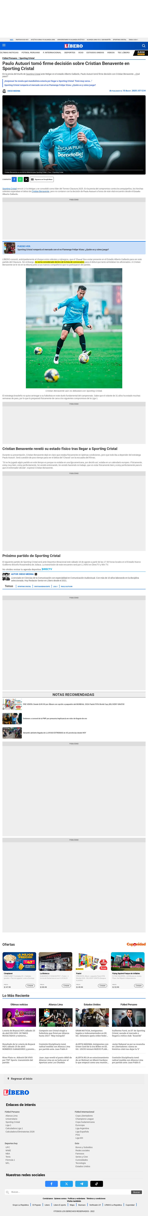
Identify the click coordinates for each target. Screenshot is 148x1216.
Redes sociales (83, 1150)
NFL (7, 1163)
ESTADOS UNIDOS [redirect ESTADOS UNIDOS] (95, 52)
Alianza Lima (11, 1116)
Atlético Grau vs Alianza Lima (43, 39)
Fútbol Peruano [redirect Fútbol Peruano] (31, 52)
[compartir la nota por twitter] (26, 179)
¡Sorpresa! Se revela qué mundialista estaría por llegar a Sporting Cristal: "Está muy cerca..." (48, 81)
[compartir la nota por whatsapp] (20, 179)
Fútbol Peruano (9, 58)
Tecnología (81, 1163)
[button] (144, 46)
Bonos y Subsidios (84, 1147)
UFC (8, 1147)
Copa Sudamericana (85, 1122)
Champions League (85, 1119)
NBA (8, 1153)
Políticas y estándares (76, 1199)
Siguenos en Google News (41, 179)
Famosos (80, 1153)
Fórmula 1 (10, 1160)
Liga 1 (55, 586)
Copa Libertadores (84, 1116)
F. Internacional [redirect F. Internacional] (52, 52)
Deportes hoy (11, 1143)
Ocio (77, 1143)
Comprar (30, 985)
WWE (8, 1150)
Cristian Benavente (40, 191)
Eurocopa (80, 1125)
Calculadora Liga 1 (14, 1128)
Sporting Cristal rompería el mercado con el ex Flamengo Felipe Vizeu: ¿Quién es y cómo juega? (50, 85)
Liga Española (82, 1131)
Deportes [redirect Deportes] (69, 52)
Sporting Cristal (119, 39)
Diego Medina (14, 91)
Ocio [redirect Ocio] (80, 52)
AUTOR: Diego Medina (22, 574)
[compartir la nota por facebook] (14, 179)
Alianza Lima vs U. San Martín (99, 39)
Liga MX (79, 1138)
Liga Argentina (82, 1128)
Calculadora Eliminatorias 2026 (20, 1131)
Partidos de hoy (22, 39)
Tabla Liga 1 (133, 39)
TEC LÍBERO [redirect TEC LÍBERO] (124, 52)
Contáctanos (48, 1199)
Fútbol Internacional (84, 1112)
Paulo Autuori (66, 586)
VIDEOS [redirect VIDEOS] (111, 52)
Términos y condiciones (95, 1199)
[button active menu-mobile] (3, 46)
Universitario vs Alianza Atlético (70, 39)
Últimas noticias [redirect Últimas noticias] (9, 52)
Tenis (8, 1157)
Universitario (11, 1119)
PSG (78, 1135)
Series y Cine (82, 1157)
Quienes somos (60, 1199)
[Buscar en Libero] (74, 1192)
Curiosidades (82, 1160)
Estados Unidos (83, 1166)
